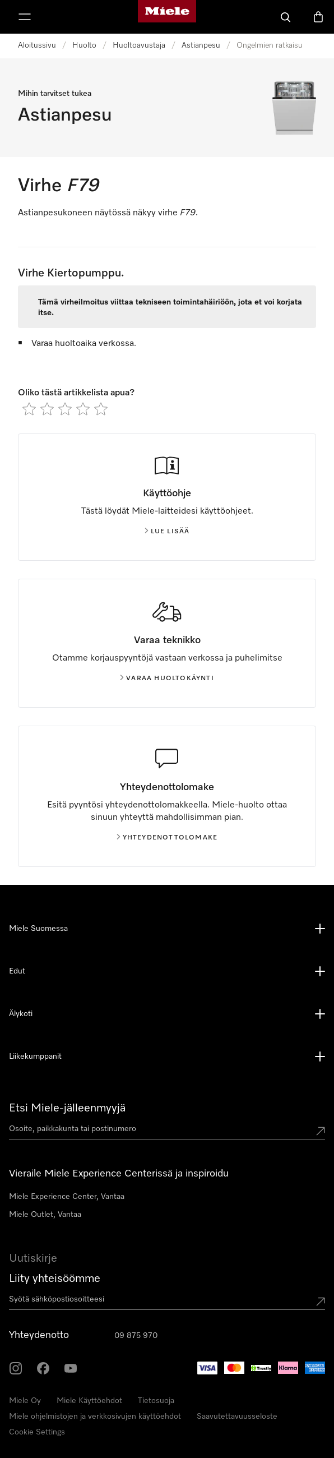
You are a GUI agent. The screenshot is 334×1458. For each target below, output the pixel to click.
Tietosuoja (156, 1401)
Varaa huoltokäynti (167, 678)
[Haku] (286, 17)
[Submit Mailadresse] (320, 1301)
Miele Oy (25, 1401)
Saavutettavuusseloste (237, 1416)
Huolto (84, 45)
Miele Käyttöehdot (89, 1401)
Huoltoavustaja (139, 45)
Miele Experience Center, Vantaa (66, 1197)
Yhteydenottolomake (167, 837)
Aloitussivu (37, 45)
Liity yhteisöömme (54, 1278)
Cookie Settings (37, 1432)
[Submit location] (320, 1131)
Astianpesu (201, 45)
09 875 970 (135, 1336)
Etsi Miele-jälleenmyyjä (67, 1108)
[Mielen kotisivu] (167, 17)
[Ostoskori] (318, 17)
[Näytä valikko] (24, 17)
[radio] (29, 409)
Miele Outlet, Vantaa (45, 1215)
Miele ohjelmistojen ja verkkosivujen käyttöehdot (95, 1416)
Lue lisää (167, 531)
